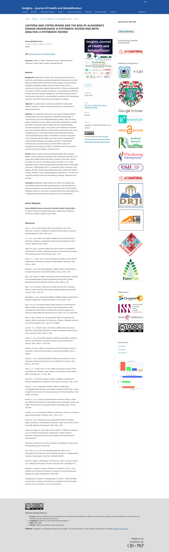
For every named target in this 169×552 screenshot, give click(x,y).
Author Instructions (74, 12)
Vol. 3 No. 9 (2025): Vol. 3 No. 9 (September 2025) (55, 19)
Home (27, 19)
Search (142, 12)
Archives (34, 12)
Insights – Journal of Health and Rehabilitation (51, 8)
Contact (113, 12)
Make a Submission (126, 31)
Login (145, 2)
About (60, 12)
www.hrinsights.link (121, 529)
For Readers (122, 346)
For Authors (122, 349)
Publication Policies (48, 12)
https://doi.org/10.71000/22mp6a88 (42, 54)
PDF (89, 85)
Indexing (88, 12)
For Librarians (122, 353)
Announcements (101, 12)
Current (25, 12)
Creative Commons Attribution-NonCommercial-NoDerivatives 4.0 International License (97, 139)
